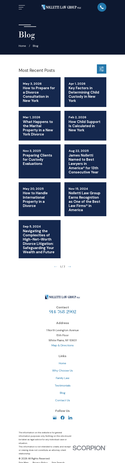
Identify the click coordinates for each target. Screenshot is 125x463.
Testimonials (63, 385)
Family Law (62, 378)
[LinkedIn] (70, 418)
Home (62, 363)
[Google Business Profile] (55, 418)
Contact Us (62, 400)
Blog (62, 393)
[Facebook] (63, 418)
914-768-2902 (62, 312)
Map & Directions (63, 345)
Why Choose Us (62, 370)
